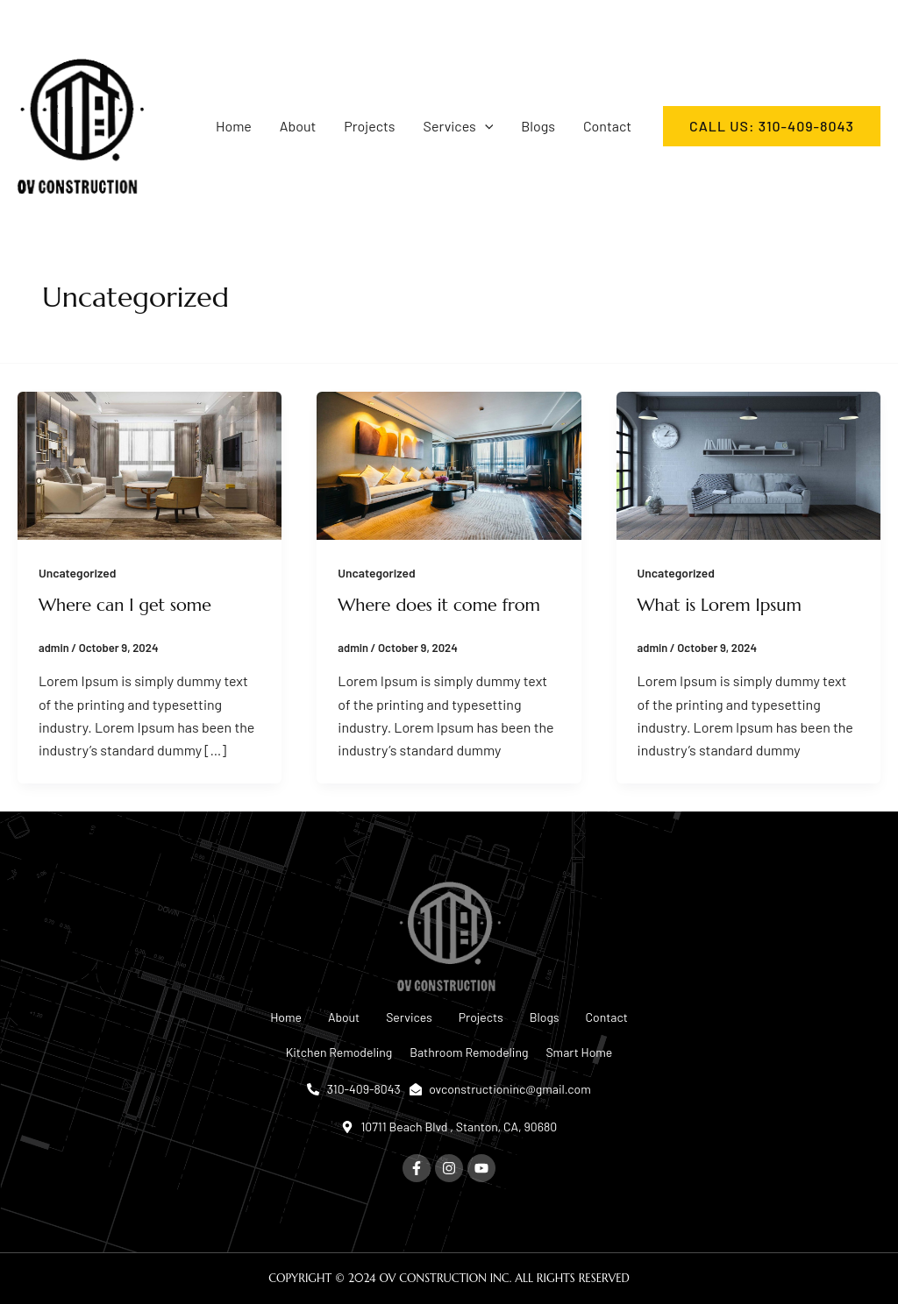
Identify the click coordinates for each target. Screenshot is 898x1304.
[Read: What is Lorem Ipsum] (748, 463)
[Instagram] (49, 24)
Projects (369, 125)
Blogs (538, 125)
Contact (607, 125)
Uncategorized (78, 572)
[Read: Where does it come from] (449, 463)
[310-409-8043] (482, 24)
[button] (485, 126)
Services (459, 126)
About (298, 125)
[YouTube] (74, 24)
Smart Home (578, 1052)
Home (234, 125)
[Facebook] (25, 24)
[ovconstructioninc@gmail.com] (638, 24)
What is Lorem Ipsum (721, 605)
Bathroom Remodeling (469, 1052)
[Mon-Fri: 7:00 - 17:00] (812, 24)
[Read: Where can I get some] (150, 463)
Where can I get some (126, 605)
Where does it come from (440, 605)
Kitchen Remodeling (339, 1052)
